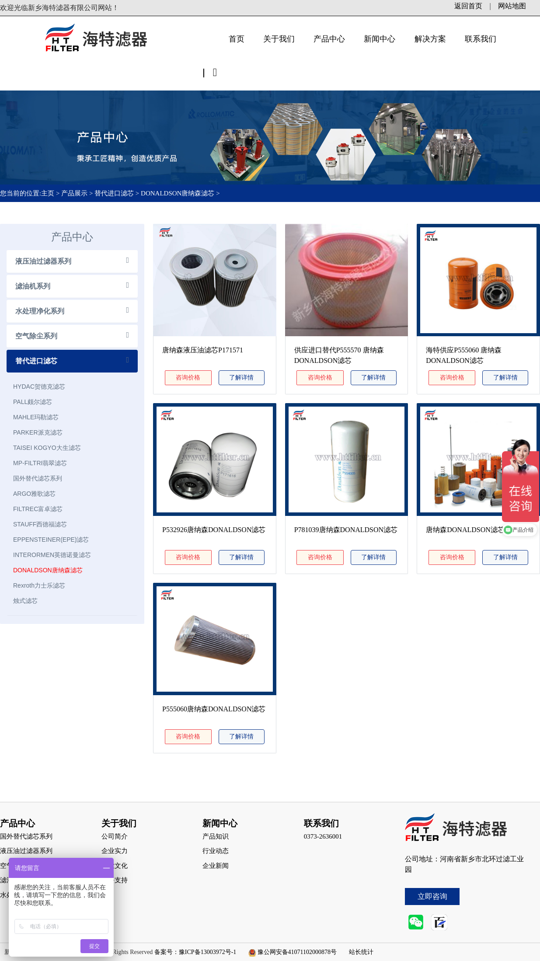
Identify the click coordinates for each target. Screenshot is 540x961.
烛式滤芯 (25, 600)
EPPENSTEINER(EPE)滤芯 (51, 539)
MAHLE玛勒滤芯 (36, 417)
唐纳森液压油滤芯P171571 (202, 350)
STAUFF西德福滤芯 (40, 524)
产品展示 (74, 193)
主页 (48, 193)
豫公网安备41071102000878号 (297, 952)
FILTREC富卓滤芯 (38, 508)
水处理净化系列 (39, 311)
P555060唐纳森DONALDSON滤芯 (213, 709)
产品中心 (329, 39)
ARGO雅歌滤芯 (34, 493)
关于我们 (279, 39)
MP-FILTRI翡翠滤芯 (40, 463)
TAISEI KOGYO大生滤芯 (47, 447)
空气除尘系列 (36, 336)
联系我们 (480, 39)
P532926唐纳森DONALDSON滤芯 (213, 529)
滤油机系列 (32, 286)
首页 (236, 39)
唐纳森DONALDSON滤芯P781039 (477, 529)
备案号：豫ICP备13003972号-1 (195, 952)
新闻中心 (379, 39)
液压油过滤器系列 (43, 261)
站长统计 (361, 952)
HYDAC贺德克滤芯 (39, 386)
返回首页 (468, 6)
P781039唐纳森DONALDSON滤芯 (345, 529)
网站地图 (512, 6)
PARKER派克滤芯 (38, 432)
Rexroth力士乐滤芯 (39, 585)
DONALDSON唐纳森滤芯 (177, 193)
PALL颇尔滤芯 (32, 401)
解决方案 (430, 39)
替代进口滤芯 (114, 193)
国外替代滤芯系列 (37, 478)
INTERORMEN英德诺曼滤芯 (52, 554)
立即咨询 (432, 896)
